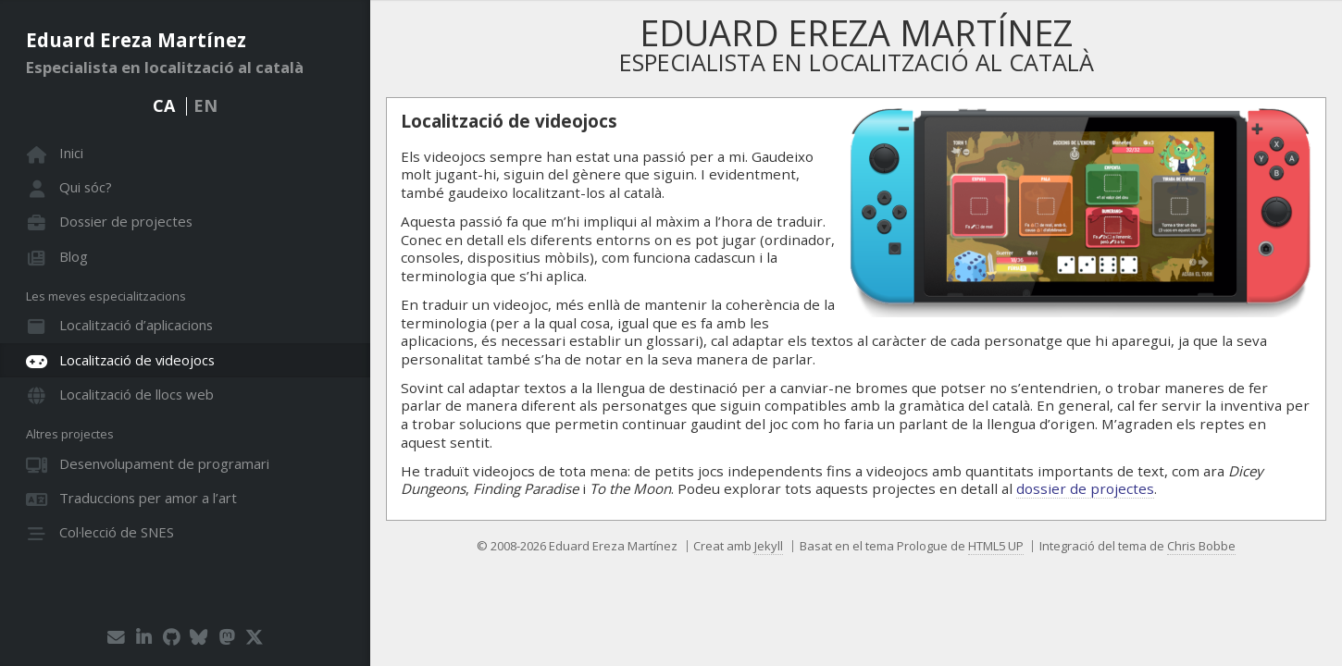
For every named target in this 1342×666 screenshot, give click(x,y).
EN (205, 105)
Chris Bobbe (1201, 545)
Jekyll (768, 545)
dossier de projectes (1085, 488)
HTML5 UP (996, 545)
